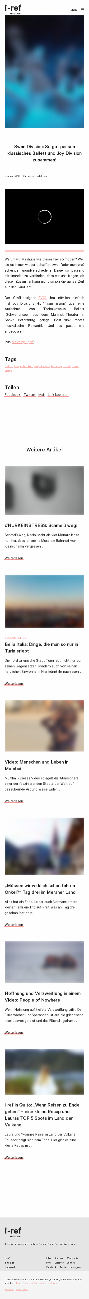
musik (67, 366)
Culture (27, 176)
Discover (59, 1263)
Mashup (56, 366)
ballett (9, 366)
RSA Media (72, 1258)
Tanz (75, 366)
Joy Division (42, 366)
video (8, 371)
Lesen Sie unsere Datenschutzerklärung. (37, 1283)
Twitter (63, 1267)
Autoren (59, 1258)
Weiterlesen (14, 560)
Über (49, 1258)
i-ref (13, 9)
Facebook (51, 1267)
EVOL (42, 298)
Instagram (75, 1267)
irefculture (26, 366)
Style (49, 1263)
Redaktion (41, 176)
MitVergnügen (22, 343)
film (16, 366)
